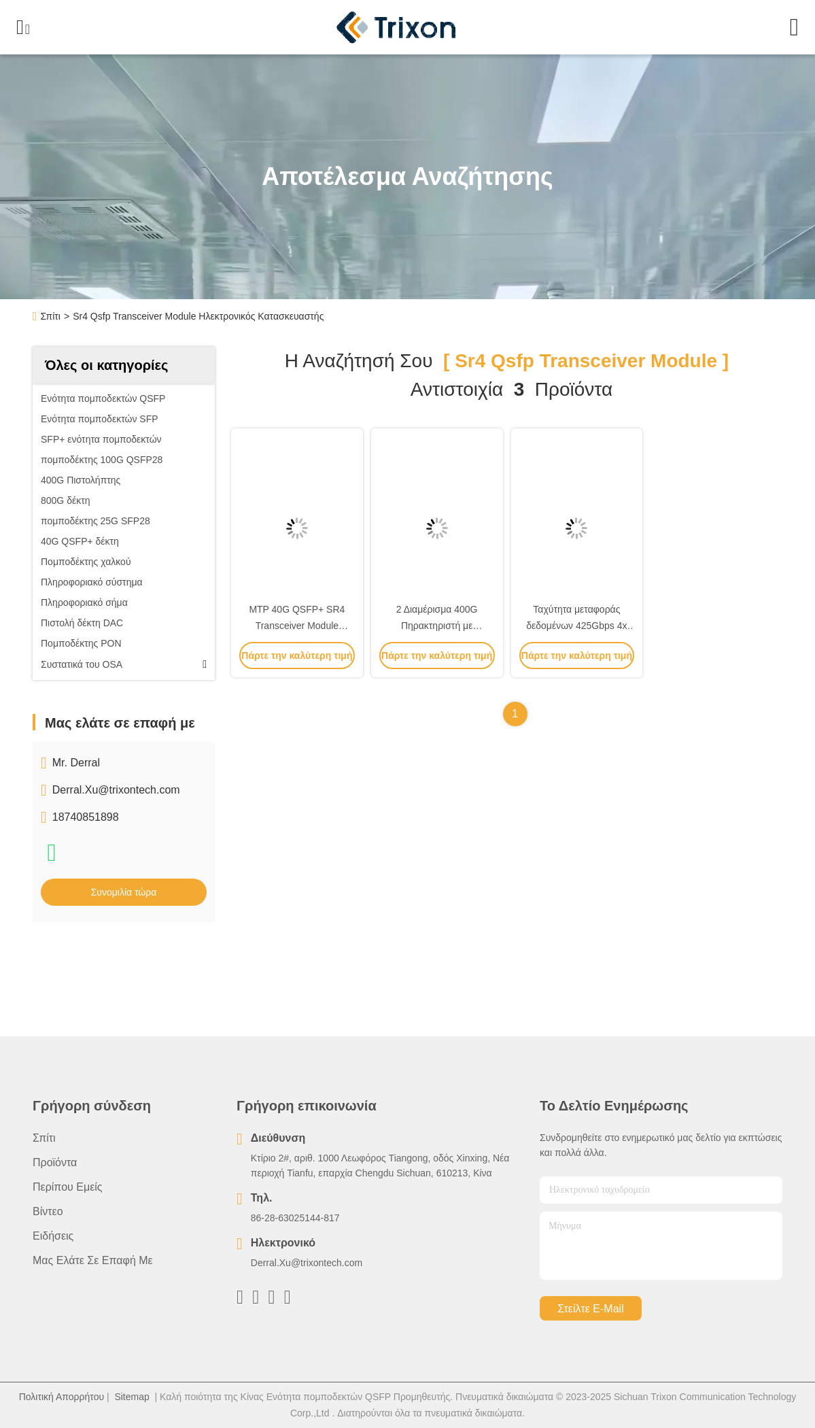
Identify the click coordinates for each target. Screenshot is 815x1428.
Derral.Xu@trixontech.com (116, 790)
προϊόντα (55, 1162)
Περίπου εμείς (68, 1187)
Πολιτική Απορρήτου (61, 1396)
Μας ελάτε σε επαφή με (93, 1260)
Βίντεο (48, 1211)
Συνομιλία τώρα (124, 892)
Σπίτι (50, 316)
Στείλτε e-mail (590, 1308)
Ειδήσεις (53, 1236)
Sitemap (131, 1396)
